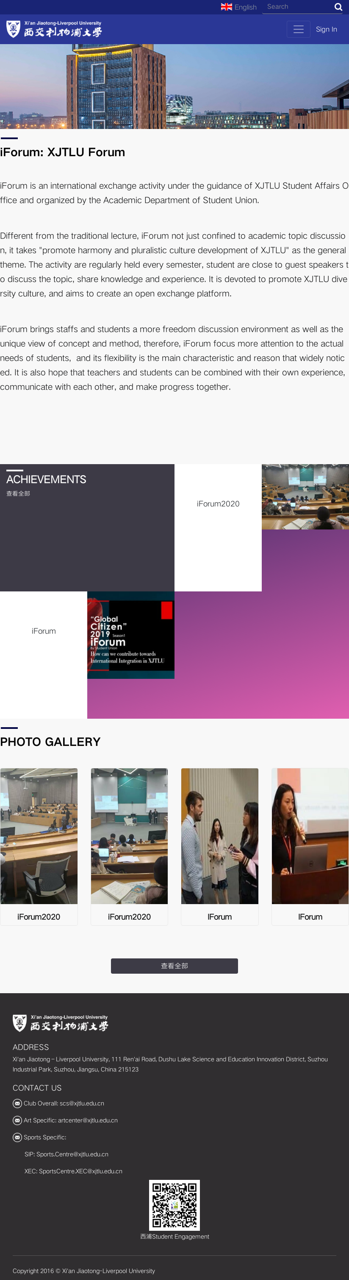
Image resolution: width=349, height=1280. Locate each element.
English (239, 7)
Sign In (326, 29)
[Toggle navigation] (298, 29)
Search (338, 7)
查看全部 (18, 493)
